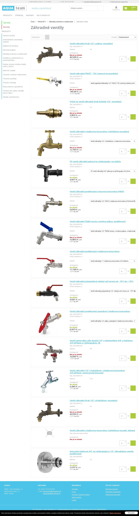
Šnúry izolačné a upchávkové (13, 87)
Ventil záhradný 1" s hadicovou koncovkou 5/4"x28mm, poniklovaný (109, 261)
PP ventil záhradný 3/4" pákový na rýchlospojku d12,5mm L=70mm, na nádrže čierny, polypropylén (110, 171)
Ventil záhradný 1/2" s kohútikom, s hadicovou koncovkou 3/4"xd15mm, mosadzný (110, 141)
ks (128, 59)
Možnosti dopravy (111, 489)
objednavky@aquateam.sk (52, 491)
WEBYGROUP (101, 509)
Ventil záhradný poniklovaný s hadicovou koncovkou (94, 251)
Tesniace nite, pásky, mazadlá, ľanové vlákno (13, 92)
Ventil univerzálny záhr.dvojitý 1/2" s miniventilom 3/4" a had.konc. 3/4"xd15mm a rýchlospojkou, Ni (101, 341)
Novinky (30, 15)
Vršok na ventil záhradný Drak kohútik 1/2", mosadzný (95, 101)
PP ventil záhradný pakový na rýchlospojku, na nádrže (95, 161)
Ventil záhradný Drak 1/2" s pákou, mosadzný (91, 43)
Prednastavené (124, 37)
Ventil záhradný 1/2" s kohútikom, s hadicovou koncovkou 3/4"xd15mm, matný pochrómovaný (97, 371)
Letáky (74, 500)
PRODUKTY (7, 15)
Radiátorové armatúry (10, 46)
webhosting (84, 509)
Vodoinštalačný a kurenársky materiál (12, 41)
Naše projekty (76, 497)
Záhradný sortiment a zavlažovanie (15, 54)
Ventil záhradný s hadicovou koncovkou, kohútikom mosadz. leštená (102, 430)
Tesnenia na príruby (9, 79)
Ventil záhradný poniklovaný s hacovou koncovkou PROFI (97, 191)
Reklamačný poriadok (112, 495)
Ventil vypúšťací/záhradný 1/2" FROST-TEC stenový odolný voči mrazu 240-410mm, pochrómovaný (112, 83)
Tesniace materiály (9, 83)
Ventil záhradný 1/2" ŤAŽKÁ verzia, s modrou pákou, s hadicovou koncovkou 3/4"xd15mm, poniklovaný (112, 231)
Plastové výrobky (9, 36)
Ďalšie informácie (115, 513)
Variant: (72, 83)
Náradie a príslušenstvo (11, 97)
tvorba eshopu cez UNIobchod (68, 509)
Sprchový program (9, 50)
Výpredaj (19, 15)
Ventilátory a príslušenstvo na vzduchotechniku (13, 59)
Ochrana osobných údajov (81, 495)
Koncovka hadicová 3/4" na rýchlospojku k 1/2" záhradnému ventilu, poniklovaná (102, 452)
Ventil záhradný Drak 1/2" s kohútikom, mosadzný (93, 400)
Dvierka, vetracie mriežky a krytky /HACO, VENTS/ (14, 65)
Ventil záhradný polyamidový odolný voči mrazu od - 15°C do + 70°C (101, 281)
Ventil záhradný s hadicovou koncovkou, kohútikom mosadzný (99, 131)
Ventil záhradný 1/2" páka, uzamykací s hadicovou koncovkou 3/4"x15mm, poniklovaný (111, 321)
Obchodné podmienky (113, 492)
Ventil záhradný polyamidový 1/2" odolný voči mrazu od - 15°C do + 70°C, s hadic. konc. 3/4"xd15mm (113, 291)
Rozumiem (131, 513)
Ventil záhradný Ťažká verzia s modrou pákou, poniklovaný (98, 221)
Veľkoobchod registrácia (119, 2)
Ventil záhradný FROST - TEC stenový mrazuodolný (94, 73)
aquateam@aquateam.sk (92, 2)
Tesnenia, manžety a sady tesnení (14, 75)
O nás (74, 492)
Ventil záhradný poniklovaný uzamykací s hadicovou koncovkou (100, 311)
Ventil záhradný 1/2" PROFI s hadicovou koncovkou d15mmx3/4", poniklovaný (113, 201)
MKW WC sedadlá (9, 70)
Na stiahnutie (43, 15)
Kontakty (75, 489)
